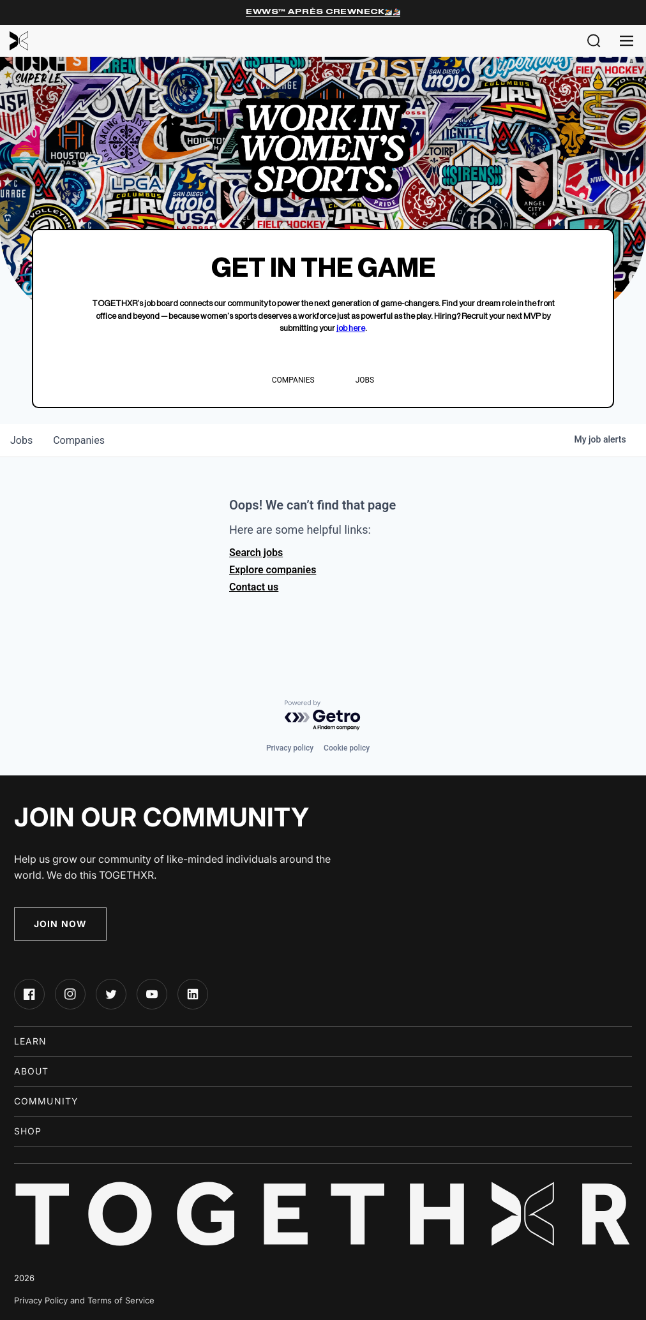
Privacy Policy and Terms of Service (84, 1300)
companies (79, 440)
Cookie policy (347, 748)
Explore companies (272, 570)
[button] (594, 41)
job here (350, 328)
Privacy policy (289, 748)
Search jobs (256, 552)
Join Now (60, 923)
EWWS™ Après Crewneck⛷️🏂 (323, 12)
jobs (21, 440)
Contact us (253, 587)
